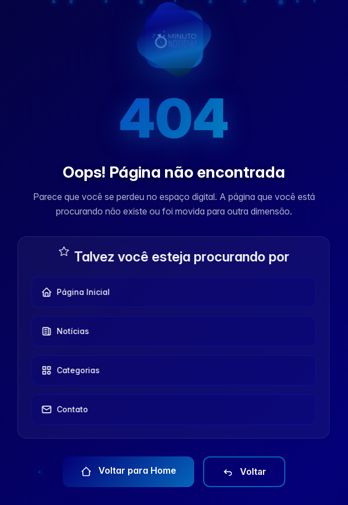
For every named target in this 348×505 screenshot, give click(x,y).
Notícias (62, 331)
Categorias (67, 370)
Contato (61, 409)
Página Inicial (72, 292)
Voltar (244, 472)
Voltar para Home (128, 471)
